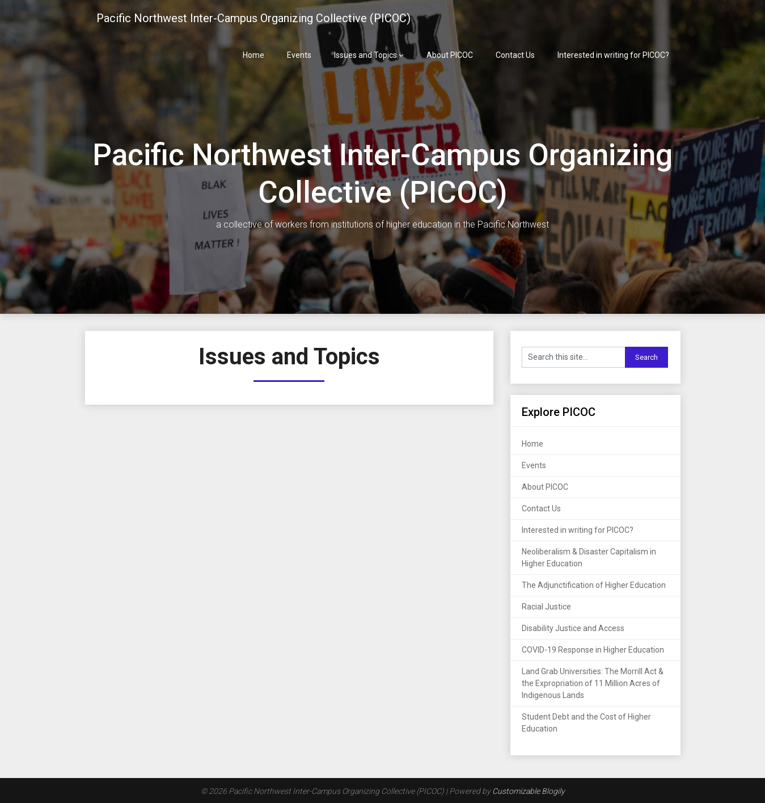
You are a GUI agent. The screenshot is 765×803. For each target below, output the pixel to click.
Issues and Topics (365, 55)
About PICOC (449, 55)
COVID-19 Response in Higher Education (593, 649)
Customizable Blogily (528, 791)
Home (253, 55)
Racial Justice (546, 606)
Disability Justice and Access (573, 628)
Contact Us (515, 55)
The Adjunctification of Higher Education (594, 585)
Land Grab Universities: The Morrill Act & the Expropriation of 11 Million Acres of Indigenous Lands (592, 683)
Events (299, 55)
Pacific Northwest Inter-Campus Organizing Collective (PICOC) (253, 18)
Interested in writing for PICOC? (613, 55)
